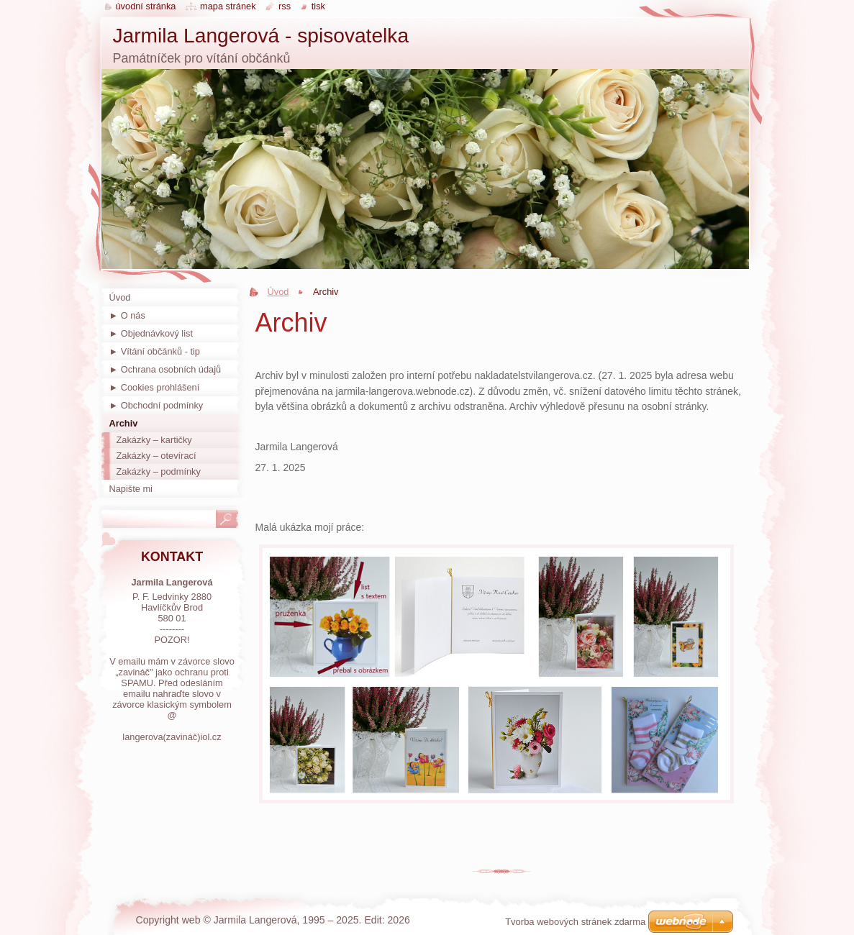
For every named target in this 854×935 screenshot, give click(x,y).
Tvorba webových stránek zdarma (575, 921)
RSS (284, 6)
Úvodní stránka (146, 6)
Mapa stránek (228, 6)
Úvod (278, 291)
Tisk (318, 6)
